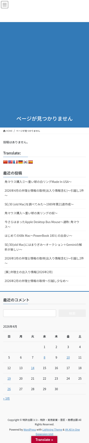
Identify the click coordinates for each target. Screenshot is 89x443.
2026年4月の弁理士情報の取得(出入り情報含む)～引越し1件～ (44, 192)
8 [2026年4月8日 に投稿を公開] (44, 357)
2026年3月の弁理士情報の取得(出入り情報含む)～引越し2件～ (44, 260)
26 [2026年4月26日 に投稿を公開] (9, 389)
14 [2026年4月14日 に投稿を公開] (32, 368)
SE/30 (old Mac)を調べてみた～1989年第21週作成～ (39, 204)
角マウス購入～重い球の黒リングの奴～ (31, 213)
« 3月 (6, 398)
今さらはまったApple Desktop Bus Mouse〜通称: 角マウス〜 (42, 224)
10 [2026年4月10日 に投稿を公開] (68, 357)
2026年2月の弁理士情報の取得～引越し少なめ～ (37, 281)
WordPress (30, 429)
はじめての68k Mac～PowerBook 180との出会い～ (38, 235)
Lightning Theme (52, 429)
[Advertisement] (44, 62)
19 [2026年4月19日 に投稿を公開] (9, 378)
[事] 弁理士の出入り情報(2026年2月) (29, 272)
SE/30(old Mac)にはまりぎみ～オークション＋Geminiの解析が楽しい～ (43, 246)
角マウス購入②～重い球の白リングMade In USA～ (38, 182)
